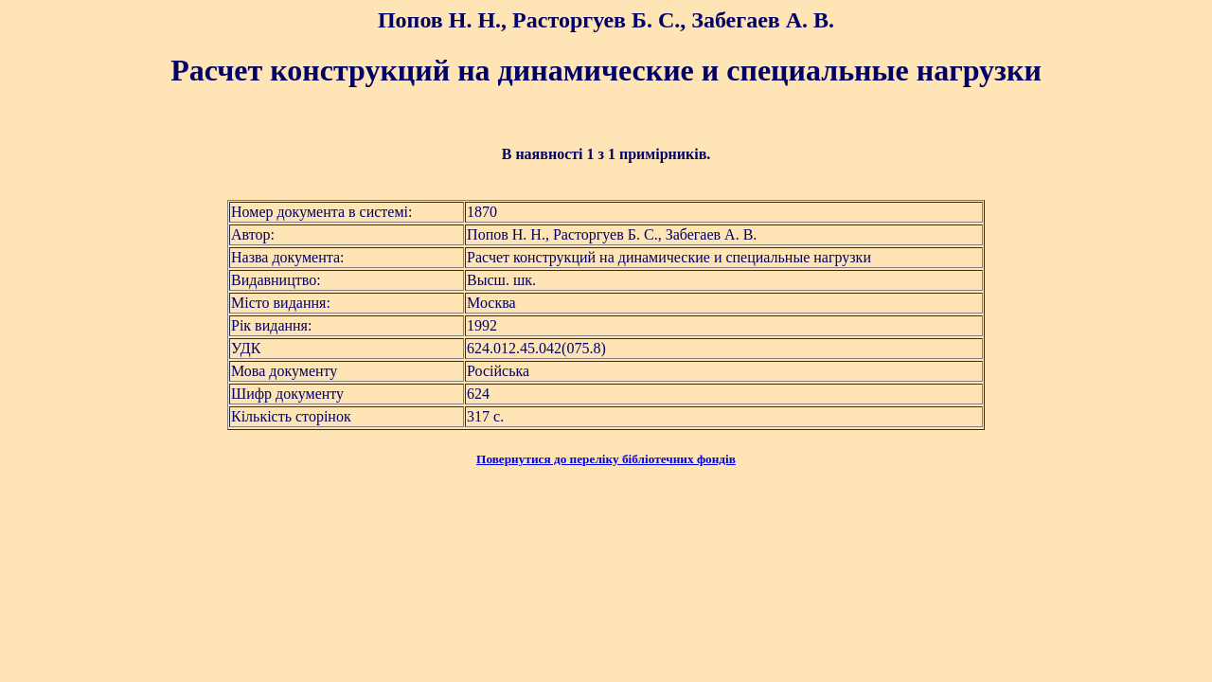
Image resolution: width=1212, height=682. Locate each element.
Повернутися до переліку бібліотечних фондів (606, 459)
